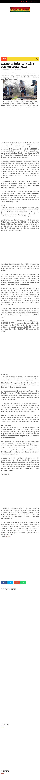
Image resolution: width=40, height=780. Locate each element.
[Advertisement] (20, 34)
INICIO (4, 59)
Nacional (19, 70)
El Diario (8, 537)
